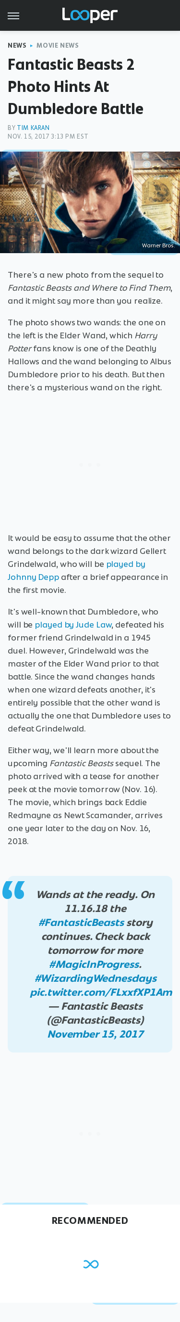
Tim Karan (33, 128)
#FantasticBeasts (81, 922)
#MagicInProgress (93, 964)
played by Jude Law (73, 624)
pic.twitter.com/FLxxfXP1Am (101, 992)
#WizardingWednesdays (95, 978)
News (17, 45)
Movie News (57, 45)
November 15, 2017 (95, 1034)
